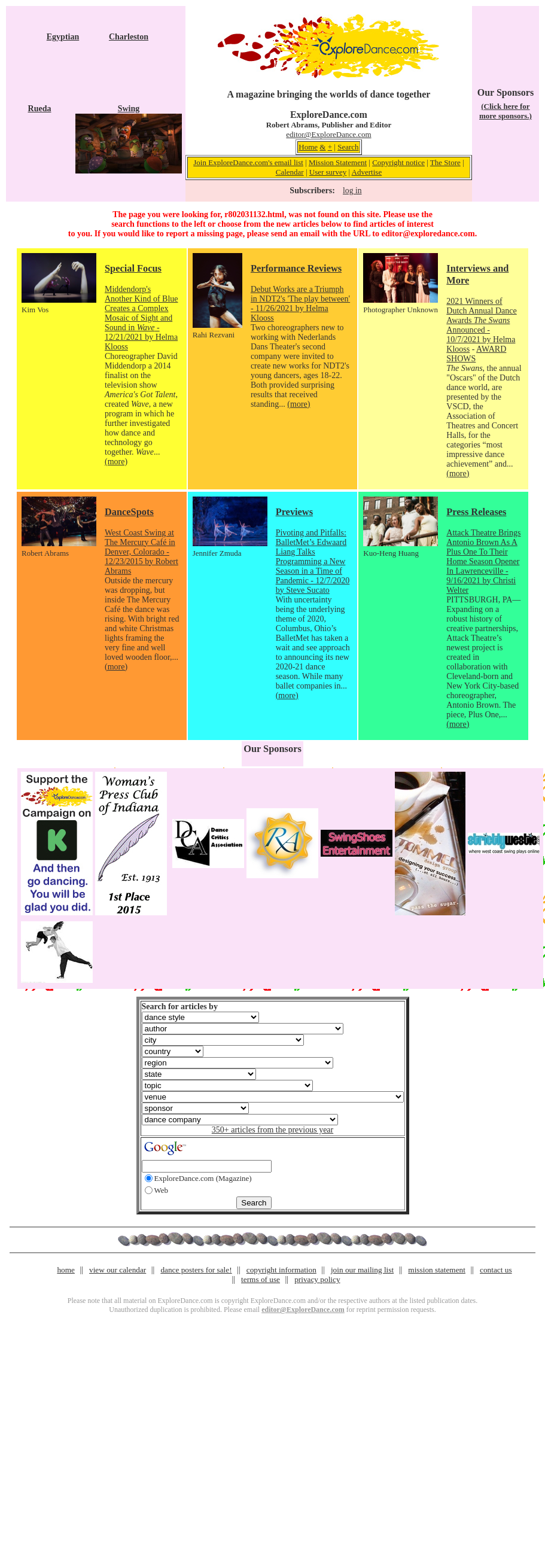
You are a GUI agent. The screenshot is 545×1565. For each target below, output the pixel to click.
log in (352, 190)
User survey (327, 172)
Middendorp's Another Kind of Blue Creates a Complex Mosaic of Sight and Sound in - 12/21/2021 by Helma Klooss (141, 318)
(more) (116, 461)
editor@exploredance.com (427, 233)
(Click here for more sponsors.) (505, 111)
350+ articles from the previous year (272, 1129)
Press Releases (476, 511)
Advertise (367, 172)
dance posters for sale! (196, 1269)
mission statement (436, 1269)
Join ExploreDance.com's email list (248, 162)
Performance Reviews (296, 268)
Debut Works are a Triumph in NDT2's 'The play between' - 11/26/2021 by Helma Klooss (300, 303)
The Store (445, 162)
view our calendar (117, 1269)
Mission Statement (338, 162)
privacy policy (317, 1279)
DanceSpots (129, 511)
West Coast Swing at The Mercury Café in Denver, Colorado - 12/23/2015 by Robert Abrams (141, 552)
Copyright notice (398, 162)
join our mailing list (362, 1269)
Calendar (290, 172)
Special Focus (133, 268)
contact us (496, 1269)
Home (308, 146)
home (66, 1269)
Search (347, 146)
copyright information (281, 1269)
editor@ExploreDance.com (328, 134)
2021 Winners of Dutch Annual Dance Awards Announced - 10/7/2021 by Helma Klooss (481, 325)
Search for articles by (180, 1006)
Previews (294, 511)
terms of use (260, 1279)
